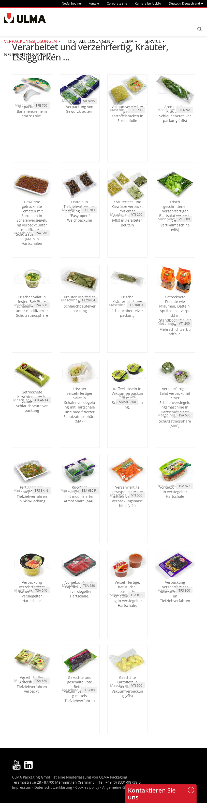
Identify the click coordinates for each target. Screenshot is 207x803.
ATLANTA (41, 400)
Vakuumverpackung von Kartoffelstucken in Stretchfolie (127, 113)
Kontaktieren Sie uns (152, 793)
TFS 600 (89, 690)
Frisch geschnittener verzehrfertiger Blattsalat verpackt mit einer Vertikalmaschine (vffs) (175, 215)
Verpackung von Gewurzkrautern (80, 109)
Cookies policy (87, 787)
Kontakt (93, 3)
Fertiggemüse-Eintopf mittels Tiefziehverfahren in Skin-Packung (32, 494)
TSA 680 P (89, 490)
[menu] (186, 3)
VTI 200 (136, 214)
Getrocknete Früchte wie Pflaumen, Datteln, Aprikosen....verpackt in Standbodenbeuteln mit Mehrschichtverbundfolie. (175, 316)
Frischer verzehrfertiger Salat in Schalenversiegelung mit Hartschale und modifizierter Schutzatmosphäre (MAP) (80, 405)
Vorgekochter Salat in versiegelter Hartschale (175, 492)
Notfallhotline (71, 3)
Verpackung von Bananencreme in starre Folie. (32, 111)
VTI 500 (136, 495)
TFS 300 (184, 590)
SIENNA (89, 100)
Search (199, 29)
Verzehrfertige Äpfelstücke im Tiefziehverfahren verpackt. (32, 684)
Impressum (21, 787)
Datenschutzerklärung (53, 787)
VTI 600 (184, 219)
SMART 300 (127, 401)
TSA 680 (41, 305)
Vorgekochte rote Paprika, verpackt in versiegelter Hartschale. (79, 589)
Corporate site (117, 3)
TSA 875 (184, 485)
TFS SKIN (41, 490)
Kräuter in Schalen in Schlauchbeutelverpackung (80, 304)
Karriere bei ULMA (148, 3)
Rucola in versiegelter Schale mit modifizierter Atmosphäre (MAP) (80, 494)
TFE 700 (41, 105)
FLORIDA (89, 300)
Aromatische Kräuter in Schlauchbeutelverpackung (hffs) (175, 113)
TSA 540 (41, 233)
